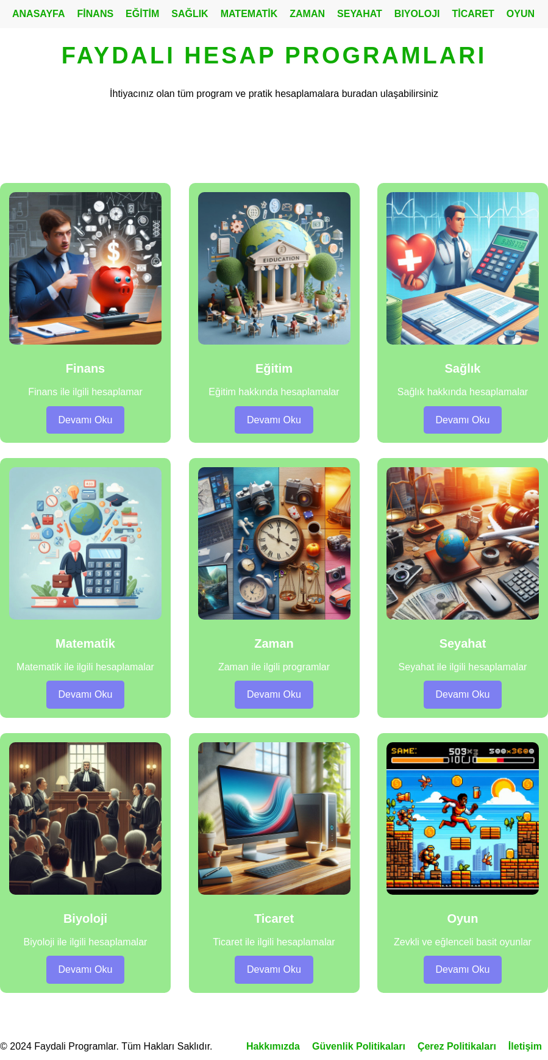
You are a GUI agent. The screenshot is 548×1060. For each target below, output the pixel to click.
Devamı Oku (86, 420)
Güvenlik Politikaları (358, 1046)
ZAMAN (307, 14)
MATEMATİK (249, 14)
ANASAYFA (38, 14)
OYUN (521, 14)
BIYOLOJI (417, 14)
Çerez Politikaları (457, 1046)
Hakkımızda (273, 1046)
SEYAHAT (359, 14)
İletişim (525, 1046)
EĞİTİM (142, 14)
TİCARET (473, 14)
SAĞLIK (189, 14)
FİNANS (95, 14)
